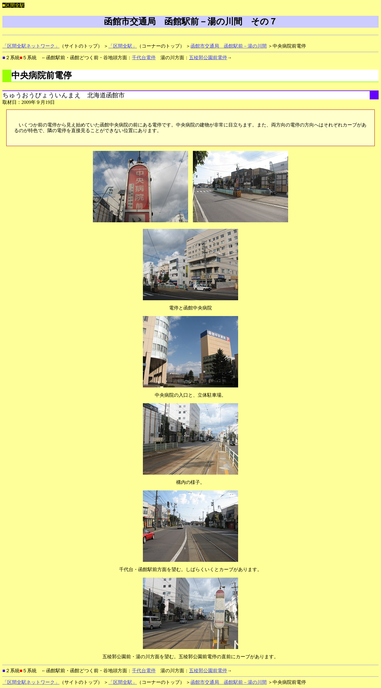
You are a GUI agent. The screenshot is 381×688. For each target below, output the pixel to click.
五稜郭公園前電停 (208, 57)
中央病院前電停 (41, 75)
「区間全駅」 (122, 46)
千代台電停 (144, 57)
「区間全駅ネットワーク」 (31, 46)
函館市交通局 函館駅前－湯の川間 (228, 46)
